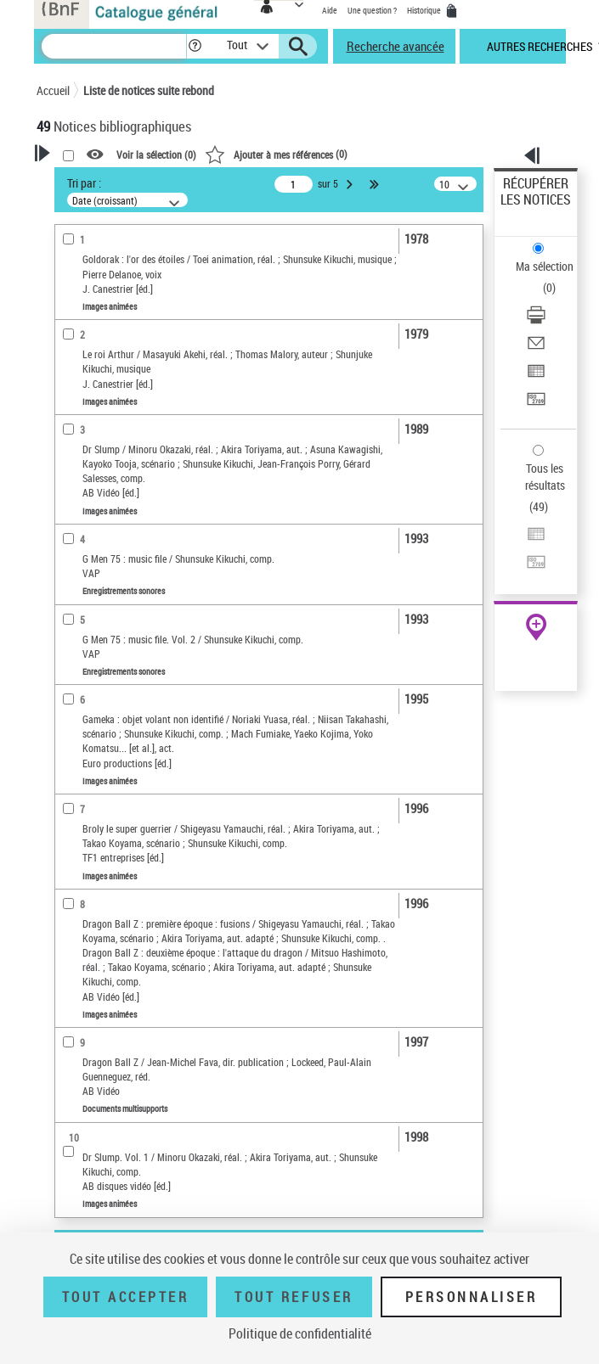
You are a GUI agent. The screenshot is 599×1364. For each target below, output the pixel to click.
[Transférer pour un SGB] (536, 404)
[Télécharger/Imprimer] (536, 320)
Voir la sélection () (156, 155)
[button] (195, 46)
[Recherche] (114, 46)
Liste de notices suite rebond (148, 90)
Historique (425, 10)
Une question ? (372, 10)
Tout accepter (125, 1297)
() (276, 153)
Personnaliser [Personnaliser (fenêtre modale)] (471, 1297)
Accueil (53, 90)
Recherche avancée (395, 45)
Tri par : (84, 183)
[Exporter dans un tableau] (536, 376)
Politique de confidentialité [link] (300, 1333)
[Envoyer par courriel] (536, 348)
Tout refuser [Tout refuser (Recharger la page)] (294, 1297)
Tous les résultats (545, 476)
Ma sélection (545, 266)
